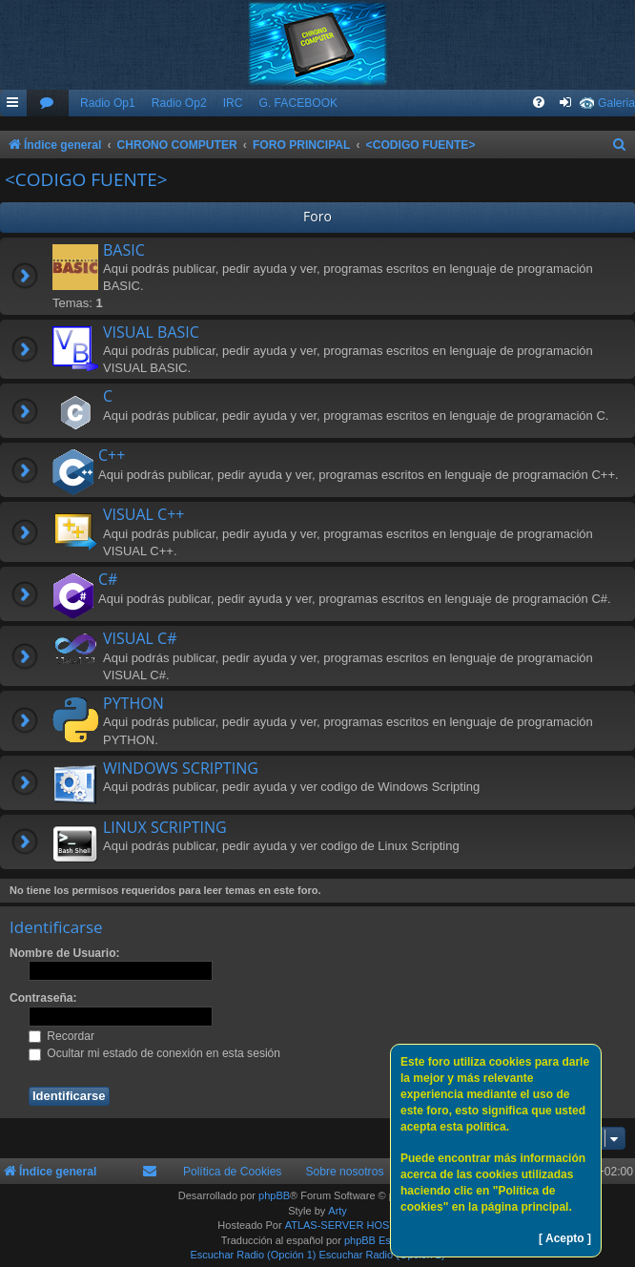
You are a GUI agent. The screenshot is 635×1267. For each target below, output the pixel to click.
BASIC (124, 249)
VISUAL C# (139, 638)
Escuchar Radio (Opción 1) (253, 1254)
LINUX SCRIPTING (165, 827)
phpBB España (379, 1240)
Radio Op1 (107, 103)
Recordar (61, 1036)
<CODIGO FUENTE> (86, 179)
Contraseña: (43, 998)
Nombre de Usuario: (65, 953)
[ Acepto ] (565, 1238)
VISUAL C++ (143, 514)
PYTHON (133, 703)
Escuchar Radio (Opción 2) (382, 1254)
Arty (337, 1210)
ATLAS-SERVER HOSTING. (351, 1225)
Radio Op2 (179, 103)
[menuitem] (47, 103)
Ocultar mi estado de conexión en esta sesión (154, 1053)
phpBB (274, 1195)
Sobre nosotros (344, 1171)
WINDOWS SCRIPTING (180, 768)
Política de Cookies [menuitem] (232, 1171)
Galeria (616, 103)
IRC (233, 103)
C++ (111, 455)
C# (107, 579)
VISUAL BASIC (151, 332)
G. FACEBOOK (298, 103)
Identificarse (56, 927)
